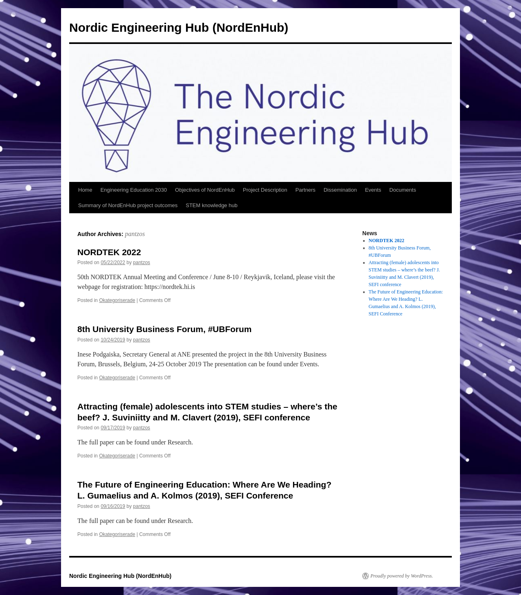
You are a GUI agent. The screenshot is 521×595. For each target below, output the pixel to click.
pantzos (135, 233)
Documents (402, 190)
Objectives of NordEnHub (205, 190)
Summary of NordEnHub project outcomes (127, 205)
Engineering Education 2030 (134, 190)
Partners (305, 190)
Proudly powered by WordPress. (401, 576)
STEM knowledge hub (211, 205)
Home (85, 190)
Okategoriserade (117, 300)
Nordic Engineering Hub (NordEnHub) (178, 27)
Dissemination (340, 190)
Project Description (265, 190)
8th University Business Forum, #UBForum (164, 329)
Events (373, 190)
